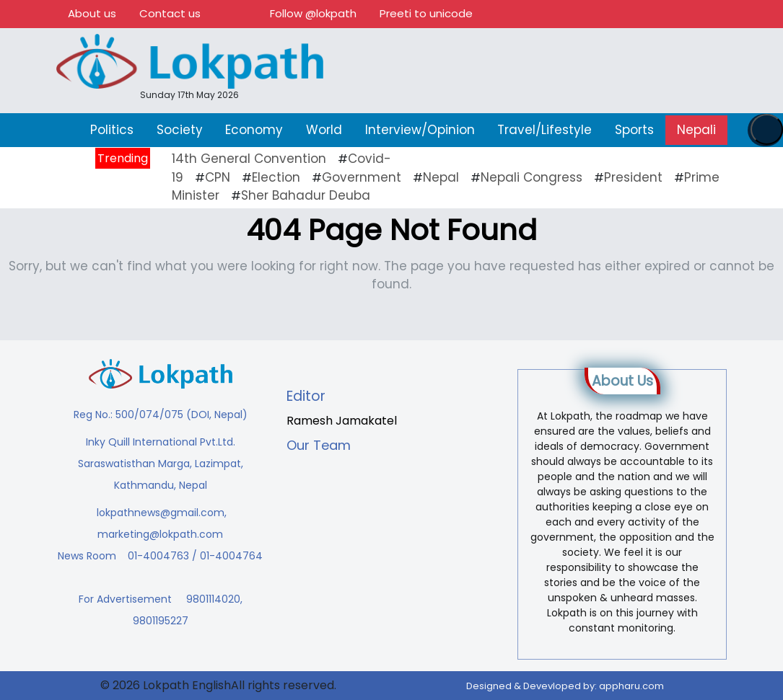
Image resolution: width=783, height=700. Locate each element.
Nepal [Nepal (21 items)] (441, 177)
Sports (634, 129)
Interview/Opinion (420, 129)
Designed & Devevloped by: (565, 686)
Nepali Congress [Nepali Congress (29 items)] (531, 177)
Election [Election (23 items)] (276, 177)
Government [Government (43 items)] (361, 177)
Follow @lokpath (313, 13)
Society (180, 129)
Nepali (696, 129)
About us (92, 13)
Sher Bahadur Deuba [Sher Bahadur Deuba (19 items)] (305, 195)
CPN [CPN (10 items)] (217, 177)
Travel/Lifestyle (544, 129)
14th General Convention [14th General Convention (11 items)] (249, 158)
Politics (112, 129)
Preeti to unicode (426, 13)
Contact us (170, 13)
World (324, 129)
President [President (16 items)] (633, 177)
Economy (254, 129)
